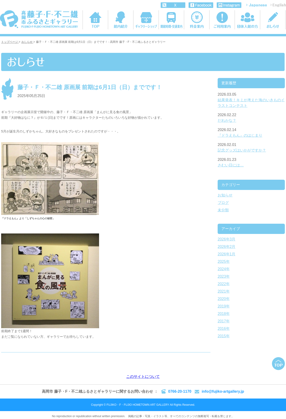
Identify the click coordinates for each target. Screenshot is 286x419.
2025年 (224, 262)
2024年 (224, 269)
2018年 (224, 314)
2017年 (224, 321)
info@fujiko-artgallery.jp (223, 391)
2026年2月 (227, 247)
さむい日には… (231, 165)
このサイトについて (143, 376)
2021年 (224, 291)
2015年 (224, 336)
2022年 (224, 284)
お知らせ (225, 195)
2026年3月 (227, 239)
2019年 (224, 306)
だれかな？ (227, 120)
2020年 (224, 299)
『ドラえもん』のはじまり (240, 135)
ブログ (223, 203)
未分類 (223, 210)
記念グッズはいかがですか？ (242, 150)
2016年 (224, 329)
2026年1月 (227, 254)
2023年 (224, 276)
